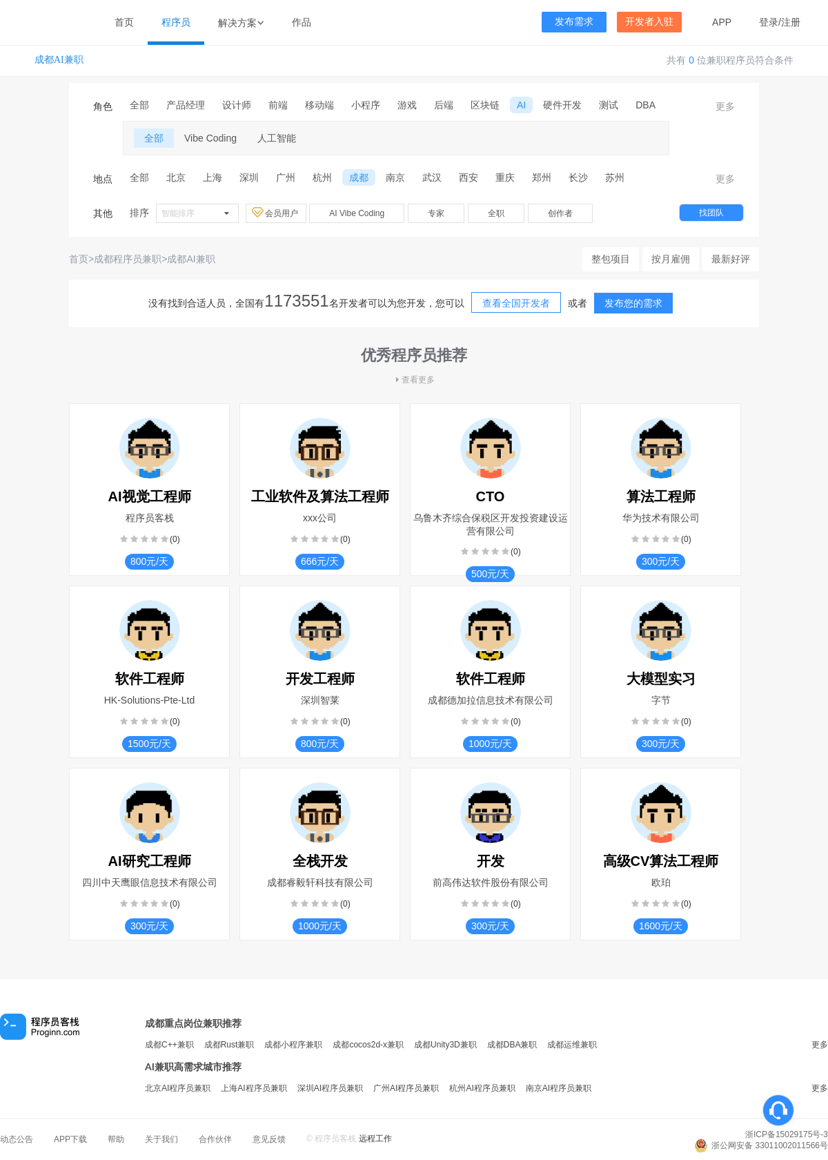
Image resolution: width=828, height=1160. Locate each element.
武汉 (432, 177)
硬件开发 (562, 104)
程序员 (175, 22)
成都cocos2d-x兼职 (368, 1045)
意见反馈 (269, 1139)
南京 (395, 177)
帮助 (116, 1139)
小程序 (365, 104)
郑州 (541, 177)
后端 (443, 104)
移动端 (319, 104)
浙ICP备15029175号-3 (786, 1134)
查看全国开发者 (516, 303)
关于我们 (161, 1139)
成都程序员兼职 (127, 258)
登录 (768, 22)
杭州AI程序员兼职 (482, 1088)
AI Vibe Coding (356, 213)
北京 (176, 177)
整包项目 (610, 258)
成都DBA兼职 (512, 1045)
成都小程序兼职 (293, 1045)
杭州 (322, 177)
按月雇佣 (670, 258)
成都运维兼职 (572, 1045)
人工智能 (276, 138)
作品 (301, 22)
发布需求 (574, 22)
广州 (285, 177)
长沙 (578, 177)
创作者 (560, 213)
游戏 (407, 104)
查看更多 (414, 380)
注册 (790, 22)
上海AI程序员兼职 (253, 1088)
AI (521, 104)
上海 (212, 177)
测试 (608, 104)
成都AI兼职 (58, 60)
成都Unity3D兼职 (445, 1045)
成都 (358, 177)
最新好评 (730, 258)
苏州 (614, 177)
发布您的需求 (633, 303)
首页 (124, 22)
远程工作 (375, 1138)
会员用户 (276, 212)
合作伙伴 (215, 1139)
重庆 (505, 177)
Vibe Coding (210, 138)
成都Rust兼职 (229, 1045)
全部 (139, 104)
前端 (278, 104)
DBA (645, 104)
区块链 (485, 104)
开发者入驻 (649, 22)
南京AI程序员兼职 (558, 1088)
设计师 (236, 104)
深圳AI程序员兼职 (330, 1088)
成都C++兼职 (169, 1045)
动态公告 (16, 1139)
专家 (436, 213)
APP (721, 22)
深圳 (249, 177)
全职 (496, 213)
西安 (468, 177)
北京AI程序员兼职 (177, 1088)
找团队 (711, 213)
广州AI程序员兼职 (406, 1088)
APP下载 (70, 1139)
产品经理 (185, 104)
